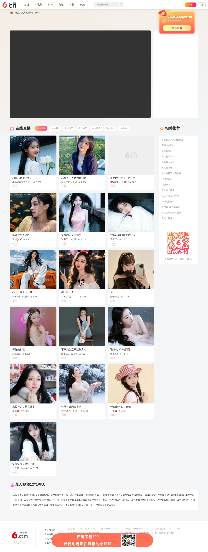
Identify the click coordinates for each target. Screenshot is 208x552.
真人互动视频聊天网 (171, 213)
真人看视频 (167, 167)
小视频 (38, 6)
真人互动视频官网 (170, 196)
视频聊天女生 (168, 162)
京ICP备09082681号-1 (109, 529)
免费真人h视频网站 (171, 207)
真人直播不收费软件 (171, 173)
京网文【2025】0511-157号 (136, 529)
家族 (82, 6)
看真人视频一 (168, 218)
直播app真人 (168, 145)
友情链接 (48, 534)
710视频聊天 (168, 201)
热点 (17, 12)
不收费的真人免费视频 (172, 139)
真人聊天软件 (168, 156)
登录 (190, 4)
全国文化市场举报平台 (109, 537)
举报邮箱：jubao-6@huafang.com (139, 537)
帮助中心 (48, 543)
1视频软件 (167, 184)
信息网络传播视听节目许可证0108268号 (84, 533)
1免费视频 (167, 179)
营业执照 (71, 529)
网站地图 (48, 538)
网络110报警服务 (75, 537)
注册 (202, 4)
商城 (60, 6)
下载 (71, 4)
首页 (26, 6)
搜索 (121, 4)
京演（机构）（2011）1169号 (167, 529)
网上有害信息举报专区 (164, 533)
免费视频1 (167, 151)
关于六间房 (49, 530)
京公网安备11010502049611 (137, 533)
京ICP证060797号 (87, 529)
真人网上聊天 (168, 190)
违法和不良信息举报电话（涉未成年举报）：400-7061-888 (92, 542)
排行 (50, 4)
